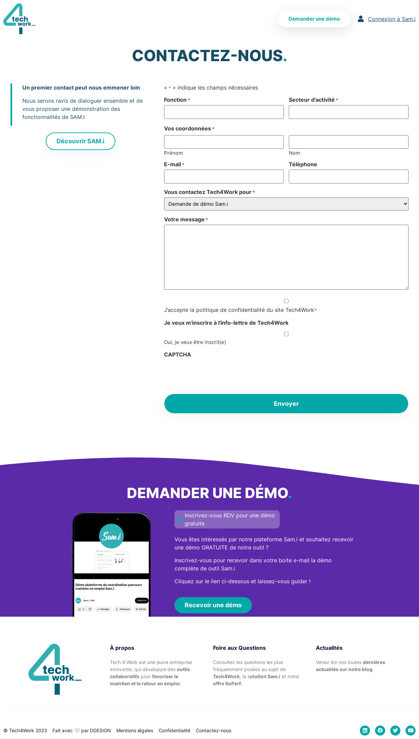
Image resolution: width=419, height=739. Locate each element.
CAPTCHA (177, 354)
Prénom (173, 152)
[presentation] (215, 373)
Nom (294, 152)
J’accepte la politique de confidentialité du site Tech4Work (240, 310)
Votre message (186, 219)
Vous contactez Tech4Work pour (209, 192)
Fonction (177, 99)
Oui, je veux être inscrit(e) (195, 342)
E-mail (174, 164)
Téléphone (303, 164)
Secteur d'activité (313, 99)
